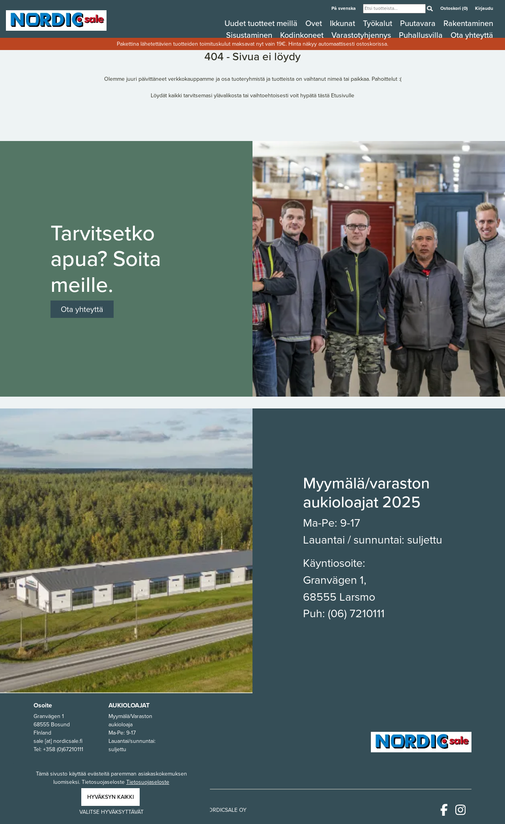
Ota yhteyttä (472, 35)
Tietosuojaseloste (147, 782)
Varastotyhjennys (362, 35)
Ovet (314, 23)
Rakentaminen (468, 23)
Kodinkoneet (302, 35)
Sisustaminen (250, 35)
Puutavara (419, 23)
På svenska (344, 8)
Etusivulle (342, 95)
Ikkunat (343, 23)
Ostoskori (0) (454, 8)
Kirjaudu (484, 8)
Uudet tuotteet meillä (261, 23)
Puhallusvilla (422, 35)
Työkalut (378, 23)
